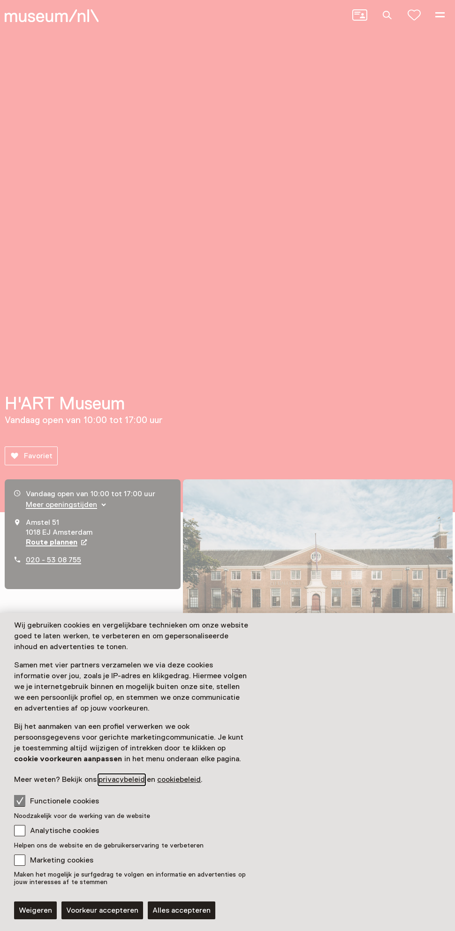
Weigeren (35, 910)
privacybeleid (122, 779)
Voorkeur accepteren (102, 910)
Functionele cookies (56, 800)
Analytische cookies (64, 830)
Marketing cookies (61, 860)
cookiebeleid (179, 779)
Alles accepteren (181, 910)
